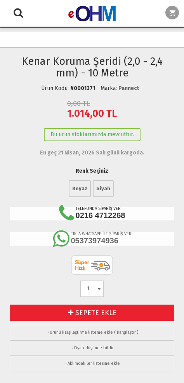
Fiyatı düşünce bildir (92, 347)
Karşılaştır (126, 332)
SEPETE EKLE (92, 313)
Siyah (103, 188)
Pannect (128, 88)
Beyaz (79, 188)
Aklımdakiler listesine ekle (92, 363)
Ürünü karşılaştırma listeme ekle (79, 332)
